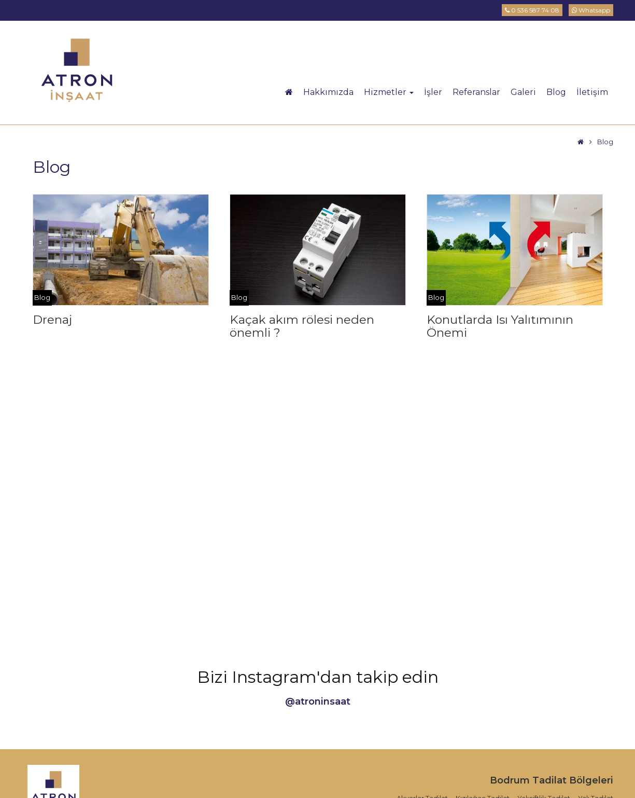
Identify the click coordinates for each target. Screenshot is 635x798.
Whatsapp (591, 10)
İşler (433, 92)
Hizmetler (389, 92)
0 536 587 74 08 (532, 10)
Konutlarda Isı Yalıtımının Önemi (500, 326)
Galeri (523, 92)
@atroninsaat (317, 701)
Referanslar (476, 92)
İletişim (592, 92)
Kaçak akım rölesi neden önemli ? (302, 326)
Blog (556, 92)
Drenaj (52, 319)
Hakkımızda (328, 92)
